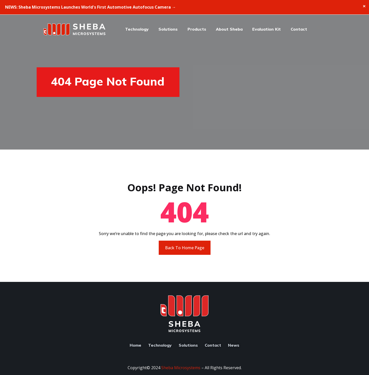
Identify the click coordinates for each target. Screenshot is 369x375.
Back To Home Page (184, 248)
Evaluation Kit (266, 29)
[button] (322, 29)
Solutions (168, 29)
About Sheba (229, 29)
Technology (137, 29)
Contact (299, 29)
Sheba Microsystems (180, 367)
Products (197, 29)
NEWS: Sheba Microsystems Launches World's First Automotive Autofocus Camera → (90, 7)
